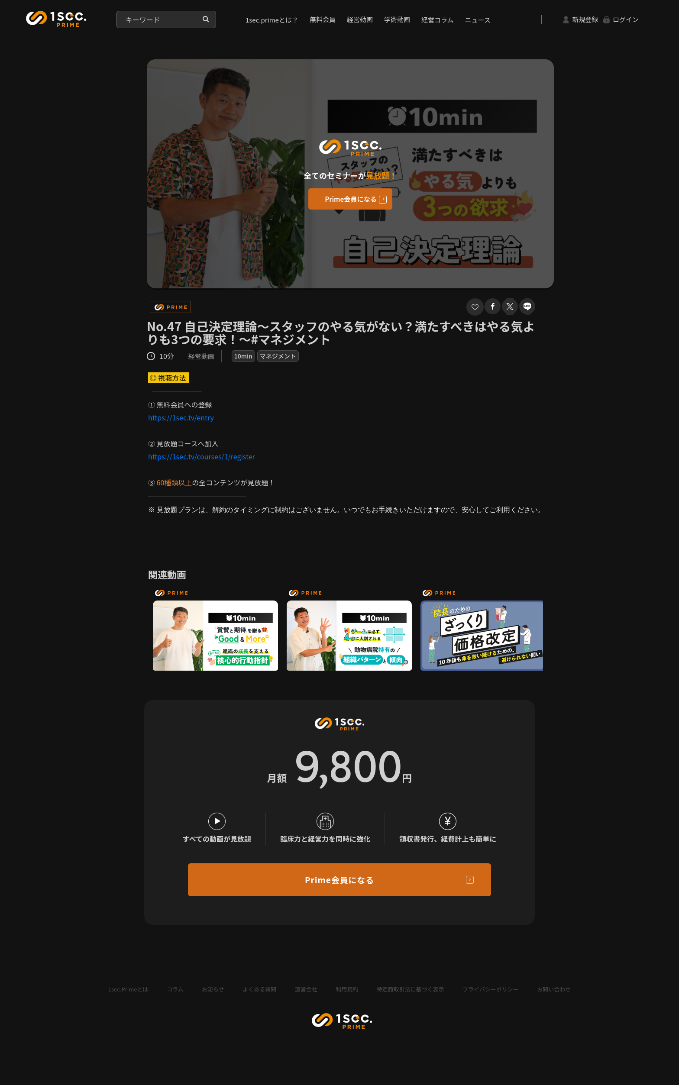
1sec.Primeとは (128, 996)
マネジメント (278, 356)
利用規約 (347, 996)
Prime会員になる (350, 199)
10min (243, 356)
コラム (175, 996)
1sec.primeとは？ (272, 19)
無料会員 (323, 19)
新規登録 (580, 19)
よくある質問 (259, 996)
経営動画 (360, 19)
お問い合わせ (554, 996)
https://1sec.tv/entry (181, 417)
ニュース (478, 19)
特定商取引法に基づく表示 (410, 996)
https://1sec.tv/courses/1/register (201, 456)
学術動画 (397, 19)
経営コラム (437, 19)
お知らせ (213, 996)
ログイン (621, 19)
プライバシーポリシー (490, 996)
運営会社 (306, 996)
